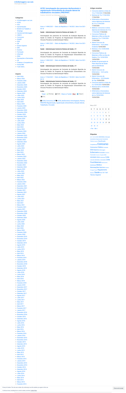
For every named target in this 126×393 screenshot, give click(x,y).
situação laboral (79, 103)
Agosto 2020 (21, 220)
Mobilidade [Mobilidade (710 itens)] (93, 165)
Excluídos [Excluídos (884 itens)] (102, 152)
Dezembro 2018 (22, 262)
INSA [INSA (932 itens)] (98, 157)
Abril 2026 (20, 76)
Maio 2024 (20, 125)
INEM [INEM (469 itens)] (105, 155)
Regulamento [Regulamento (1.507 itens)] (102, 170)
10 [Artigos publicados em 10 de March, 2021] (97, 116)
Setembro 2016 (22, 319)
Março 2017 (21, 306)
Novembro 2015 (22, 340)
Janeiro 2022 (21, 184)
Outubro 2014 (21, 367)
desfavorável (66, 101)
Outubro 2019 (21, 241)
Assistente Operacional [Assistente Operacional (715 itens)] (96, 139)
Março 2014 (21, 382)
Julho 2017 (20, 297)
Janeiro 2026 (21, 83)
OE (18, 60)
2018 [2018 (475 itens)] (94, 137)
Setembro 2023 (22, 142)
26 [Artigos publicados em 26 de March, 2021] (103, 122)
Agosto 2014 (21, 371)
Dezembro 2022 (22, 161)
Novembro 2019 (22, 239)
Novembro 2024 (22, 112)
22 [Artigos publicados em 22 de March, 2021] (91, 122)
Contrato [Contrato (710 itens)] (106, 147)
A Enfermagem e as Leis (23, 2)
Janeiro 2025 (21, 108)
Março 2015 (21, 356)
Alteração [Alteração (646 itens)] (107, 137)
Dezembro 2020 (22, 211)
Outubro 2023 (21, 140)
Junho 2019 (20, 249)
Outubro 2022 (21, 165)
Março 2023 (21, 154)
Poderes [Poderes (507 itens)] (107, 167)
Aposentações (21, 27)
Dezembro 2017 (22, 287)
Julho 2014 (20, 373)
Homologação (74, 101)
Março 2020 (21, 230)
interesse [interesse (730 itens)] (102, 157)
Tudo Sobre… (21, 67)
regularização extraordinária (65, 103)
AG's (18, 24)
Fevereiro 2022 (21, 182)
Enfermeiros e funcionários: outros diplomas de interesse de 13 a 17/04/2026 (101, 21)
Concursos (20, 37)
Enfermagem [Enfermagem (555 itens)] (102, 150)
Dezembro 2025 (22, 85)
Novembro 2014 (22, 365)
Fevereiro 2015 (21, 359)
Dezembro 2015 (22, 337)
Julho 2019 (20, 247)
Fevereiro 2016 (21, 333)
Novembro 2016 (22, 314)
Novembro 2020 (22, 213)
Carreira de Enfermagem (24, 33)
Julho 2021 (20, 196)
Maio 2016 (20, 327)
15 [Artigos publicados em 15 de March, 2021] (91, 119)
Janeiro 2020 (21, 234)
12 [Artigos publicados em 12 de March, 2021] (103, 116)
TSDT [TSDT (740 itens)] (106, 172)
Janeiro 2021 (21, 209)
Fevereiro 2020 (21, 232)
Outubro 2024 (21, 114)
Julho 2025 (20, 95)
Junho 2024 (20, 123)
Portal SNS (20, 64)
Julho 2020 (20, 222)
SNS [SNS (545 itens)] (101, 172)
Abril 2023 (20, 152)
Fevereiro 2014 (21, 384)
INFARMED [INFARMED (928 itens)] (93, 157)
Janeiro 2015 (21, 361)
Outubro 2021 (21, 190)
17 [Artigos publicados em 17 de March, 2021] (97, 119)
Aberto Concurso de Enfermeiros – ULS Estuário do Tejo (100, 78)
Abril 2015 (20, 354)
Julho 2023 (20, 146)
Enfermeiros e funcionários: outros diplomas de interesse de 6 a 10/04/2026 (101, 93)
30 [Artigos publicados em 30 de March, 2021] (94, 126)
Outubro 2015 (21, 342)
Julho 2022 (20, 171)
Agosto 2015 (21, 346)
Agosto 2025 (21, 93)
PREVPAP (43, 103)
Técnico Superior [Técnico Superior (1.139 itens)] (95, 175)
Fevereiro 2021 (21, 207)
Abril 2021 (20, 203)
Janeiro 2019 (21, 260)
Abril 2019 (20, 253)
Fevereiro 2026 (21, 81)
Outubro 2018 (21, 266)
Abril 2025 (20, 102)
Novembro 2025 (22, 87)
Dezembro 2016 (22, 312)
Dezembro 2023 (22, 135)
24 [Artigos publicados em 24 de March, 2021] (97, 122)
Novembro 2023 (22, 137)
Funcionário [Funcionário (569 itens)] (93, 155)
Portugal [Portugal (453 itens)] (92, 170)
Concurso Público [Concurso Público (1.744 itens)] (96, 147)
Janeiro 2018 (21, 285)
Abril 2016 (20, 329)
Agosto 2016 (21, 321)
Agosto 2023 (21, 144)
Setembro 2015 (22, 344)
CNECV (19, 35)
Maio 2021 (20, 201)
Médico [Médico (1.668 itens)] (99, 165)
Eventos (19, 50)
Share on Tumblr (66, 94)
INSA (18, 56)
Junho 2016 (20, 325)
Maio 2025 (20, 99)
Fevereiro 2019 (21, 257)
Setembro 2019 (22, 243)
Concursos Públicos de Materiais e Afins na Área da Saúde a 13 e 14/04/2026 (100, 55)
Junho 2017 (20, 300)
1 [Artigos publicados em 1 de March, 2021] (91, 112)
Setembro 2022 (22, 167)
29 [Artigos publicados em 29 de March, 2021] (91, 126)
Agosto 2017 (21, 295)
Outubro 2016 (21, 316)
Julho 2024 (20, 121)
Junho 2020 (20, 224)
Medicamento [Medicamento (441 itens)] (104, 162)
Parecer (82, 101)
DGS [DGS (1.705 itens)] (91, 150)
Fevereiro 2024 (21, 131)
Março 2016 (21, 331)
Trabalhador (44, 105)
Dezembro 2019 (22, 236)
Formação (20, 52)
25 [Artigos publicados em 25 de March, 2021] (100, 122)
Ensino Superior (22, 46)
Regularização (51, 103)
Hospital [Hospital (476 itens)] (102, 155)
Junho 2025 (20, 97)
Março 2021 (21, 205)
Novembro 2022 (22, 163)
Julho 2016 (20, 323)
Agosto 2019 (21, 245)
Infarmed (20, 54)
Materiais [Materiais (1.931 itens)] (97, 162)
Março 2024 (21, 129)
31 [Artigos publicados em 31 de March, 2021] (97, 126)
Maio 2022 (20, 175)
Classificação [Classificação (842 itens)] (102, 141)
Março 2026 (21, 78)
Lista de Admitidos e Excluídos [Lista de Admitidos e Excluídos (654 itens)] (98, 160)
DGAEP (19, 39)
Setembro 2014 (22, 369)
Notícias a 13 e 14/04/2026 (100, 49)
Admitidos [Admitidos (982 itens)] (102, 137)
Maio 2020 (20, 226)
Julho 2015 (20, 348)
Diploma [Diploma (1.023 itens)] (96, 150)
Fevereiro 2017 (21, 308)
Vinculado (51, 105)
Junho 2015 (20, 350)
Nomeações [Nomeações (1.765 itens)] (94, 167)
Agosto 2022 (21, 169)
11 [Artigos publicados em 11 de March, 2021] (100, 116)
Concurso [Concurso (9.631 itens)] (102, 144)
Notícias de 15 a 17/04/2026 (101, 15)
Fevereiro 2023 (21, 156)
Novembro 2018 (22, 264)
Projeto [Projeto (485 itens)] (95, 170)
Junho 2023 (20, 148)
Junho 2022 (20, 173)
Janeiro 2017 (21, 310)
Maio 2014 (20, 378)
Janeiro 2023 (21, 158)
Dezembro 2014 (22, 363)
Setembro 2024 (22, 116)
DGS (18, 41)
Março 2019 (21, 255)
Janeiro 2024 (21, 133)
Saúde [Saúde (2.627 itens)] (97, 172)
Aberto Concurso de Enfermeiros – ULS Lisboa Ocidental (100, 45)
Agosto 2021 (21, 194)
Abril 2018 (20, 279)
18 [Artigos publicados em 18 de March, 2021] (100, 119)
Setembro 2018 (22, 268)
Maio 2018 (20, 276)
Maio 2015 (20, 352)
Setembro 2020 (22, 217)
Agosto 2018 (21, 270)
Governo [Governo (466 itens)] (98, 155)
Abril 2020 (20, 228)
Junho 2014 (20, 375)
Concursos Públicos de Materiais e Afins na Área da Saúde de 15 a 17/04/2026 (100, 36)
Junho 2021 (20, 198)
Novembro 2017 (22, 289)
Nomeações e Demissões (25, 58)
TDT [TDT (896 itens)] (103, 172)
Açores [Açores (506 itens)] (96, 141)
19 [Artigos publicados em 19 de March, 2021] (103, 119)
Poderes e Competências (25, 62)
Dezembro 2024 (22, 110)
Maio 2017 (20, 302)
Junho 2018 (20, 274)
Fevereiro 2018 (21, 283)
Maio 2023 (20, 150)
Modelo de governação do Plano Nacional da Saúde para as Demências (100, 64)
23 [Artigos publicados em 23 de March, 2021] (94, 122)
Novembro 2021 (22, 188)
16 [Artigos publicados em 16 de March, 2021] (94, 119)
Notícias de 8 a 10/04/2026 (100, 87)
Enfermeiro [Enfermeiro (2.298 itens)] (94, 152)
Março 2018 (21, 281)
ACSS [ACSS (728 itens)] (96, 137)
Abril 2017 (20, 304)
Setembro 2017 (22, 293)
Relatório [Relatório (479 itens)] (92, 172)
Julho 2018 (20, 272)
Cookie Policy (34, 390)
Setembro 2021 (22, 192)
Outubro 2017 (21, 291)
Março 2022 (21, 180)
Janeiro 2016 (21, 335)
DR (18, 43)
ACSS (19, 22)
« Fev (91, 128)
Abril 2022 (20, 177)
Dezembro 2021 (22, 186)
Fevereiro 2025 (21, 106)
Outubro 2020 (21, 215)
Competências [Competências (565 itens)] (93, 144)
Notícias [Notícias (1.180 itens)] (102, 167)
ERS (18, 48)
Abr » (96, 128)
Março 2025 (21, 104)
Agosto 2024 (21, 118)
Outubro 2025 (21, 89)
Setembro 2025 (22, 91)
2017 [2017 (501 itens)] (91, 137)
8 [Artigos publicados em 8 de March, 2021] (91, 116)
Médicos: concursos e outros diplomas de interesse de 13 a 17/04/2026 (101, 30)
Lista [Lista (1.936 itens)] (107, 157)
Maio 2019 (20, 251)
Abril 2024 (20, 127)
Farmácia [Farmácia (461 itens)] (107, 152)
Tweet (44, 94)
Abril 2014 (20, 380)
